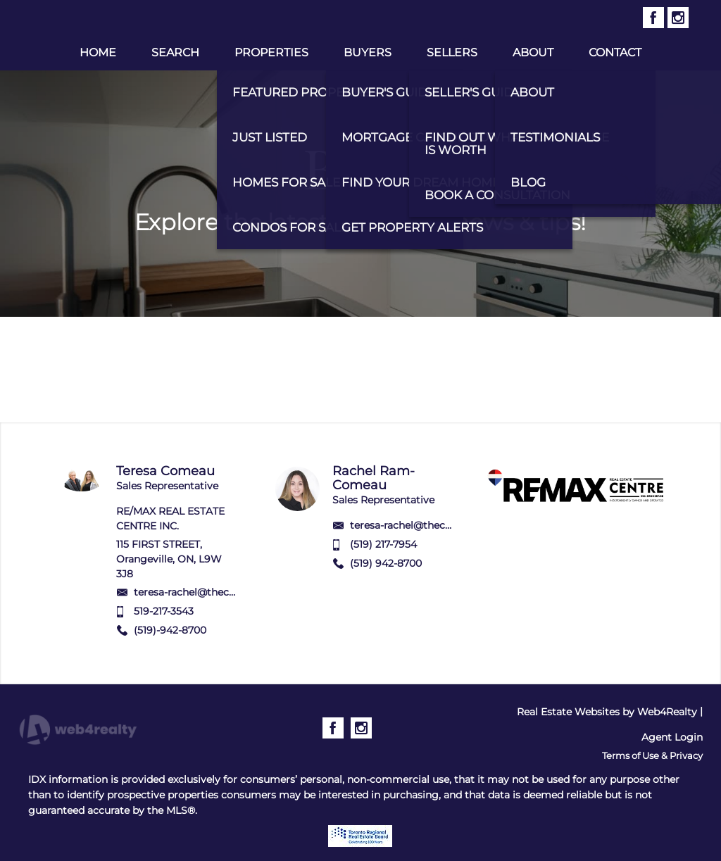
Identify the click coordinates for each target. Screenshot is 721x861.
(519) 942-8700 (386, 563)
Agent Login (672, 737)
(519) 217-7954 (383, 544)
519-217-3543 (164, 611)
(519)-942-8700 (170, 630)
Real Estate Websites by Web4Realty (607, 711)
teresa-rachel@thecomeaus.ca (208, 592)
